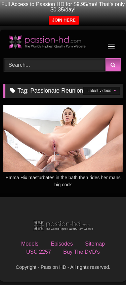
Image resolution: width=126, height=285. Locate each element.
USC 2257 (38, 252)
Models (30, 244)
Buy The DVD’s (81, 252)
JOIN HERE (64, 20)
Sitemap (95, 244)
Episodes (62, 244)
